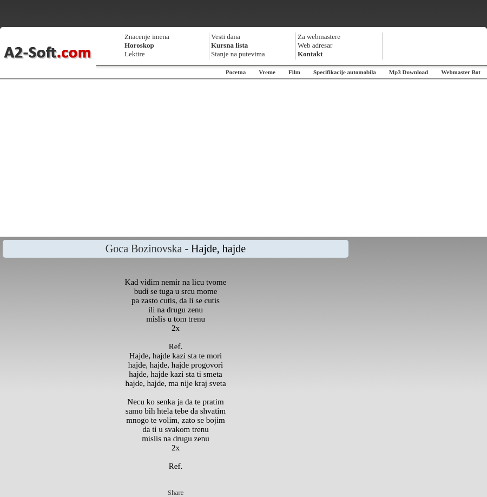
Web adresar (315, 45)
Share (176, 492)
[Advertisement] (244, 158)
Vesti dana (225, 36)
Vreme (267, 72)
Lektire (134, 54)
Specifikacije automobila (344, 72)
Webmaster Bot (461, 72)
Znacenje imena (146, 36)
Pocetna (236, 72)
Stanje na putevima (238, 54)
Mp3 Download (408, 72)
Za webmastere (319, 36)
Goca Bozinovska (144, 248)
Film (294, 72)
